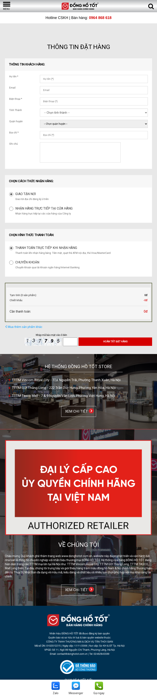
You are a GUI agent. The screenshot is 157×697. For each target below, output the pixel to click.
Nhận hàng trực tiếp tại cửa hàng (44, 208)
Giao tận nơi (25, 194)
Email (12, 87)
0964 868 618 (100, 18)
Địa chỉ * (14, 132)
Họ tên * (13, 76)
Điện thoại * (15, 99)
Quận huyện (16, 121)
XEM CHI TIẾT (75, 411)
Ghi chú (13, 143)
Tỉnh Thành (15, 110)
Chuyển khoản (27, 262)
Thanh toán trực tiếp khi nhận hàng (46, 248)
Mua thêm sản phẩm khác (23, 327)
